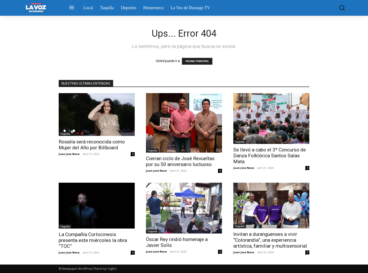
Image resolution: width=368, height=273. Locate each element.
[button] (338, 7)
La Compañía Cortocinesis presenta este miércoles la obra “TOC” (93, 240)
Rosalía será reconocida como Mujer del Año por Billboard (92, 144)
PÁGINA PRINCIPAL (197, 61)
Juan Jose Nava (69, 154)
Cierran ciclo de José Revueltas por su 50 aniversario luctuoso (180, 161)
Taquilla (65, 133)
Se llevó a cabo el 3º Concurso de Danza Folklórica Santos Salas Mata (269, 155)
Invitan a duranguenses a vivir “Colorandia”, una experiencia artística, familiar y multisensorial (270, 240)
